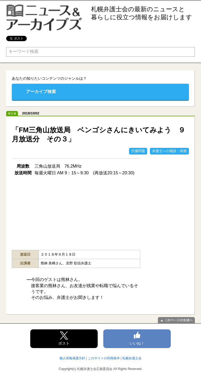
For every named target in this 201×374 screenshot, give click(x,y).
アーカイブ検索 (41, 91)
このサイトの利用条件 (104, 358)
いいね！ (137, 338)
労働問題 (138, 151)
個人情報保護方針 (72, 358)
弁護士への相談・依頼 (169, 151)
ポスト (64, 338)
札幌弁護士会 (132, 358)
